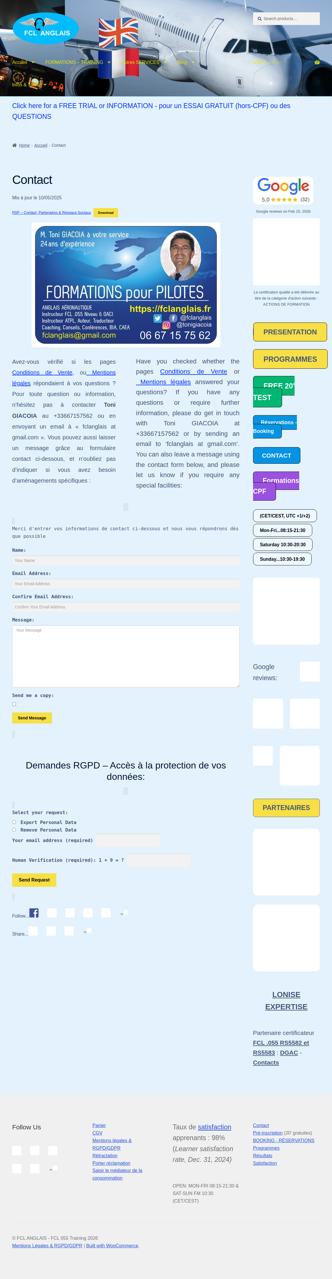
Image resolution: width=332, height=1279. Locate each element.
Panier (99, 1125)
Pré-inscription (268, 1133)
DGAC (289, 1052)
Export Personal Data (49, 822)
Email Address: (31, 573)
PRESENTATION (290, 332)
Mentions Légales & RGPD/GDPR (47, 1245)
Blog (182, 62)
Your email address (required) (52, 840)
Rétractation (104, 1155)
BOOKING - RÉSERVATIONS (284, 1140)
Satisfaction (265, 1163)
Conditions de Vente (42, 372)
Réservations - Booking (275, 427)
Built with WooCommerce (112, 1245)
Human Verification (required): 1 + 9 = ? (68, 860)
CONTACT (276, 455)
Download (105, 212)
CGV (97, 1133)
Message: (23, 620)
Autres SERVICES (140, 62)
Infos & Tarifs (25, 84)
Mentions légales (163, 382)
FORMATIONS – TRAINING (74, 62)
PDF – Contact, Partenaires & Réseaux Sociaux (51, 212)
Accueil (19, 62)
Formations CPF (276, 486)
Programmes (266, 1148)
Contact (261, 1125)
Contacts (266, 1062)
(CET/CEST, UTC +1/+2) (285, 515)
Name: (19, 550)
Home (24, 145)
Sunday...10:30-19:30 (282, 558)
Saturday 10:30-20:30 (283, 544)
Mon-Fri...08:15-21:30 (283, 530)
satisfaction (214, 1127)
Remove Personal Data (49, 830)
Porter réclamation (111, 1163)
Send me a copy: (33, 695)
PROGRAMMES (290, 359)
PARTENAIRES (286, 808)
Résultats (263, 1155)
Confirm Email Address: (43, 596)
